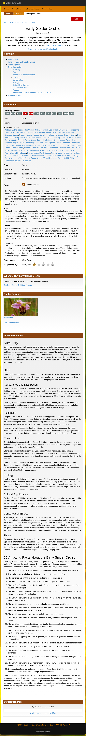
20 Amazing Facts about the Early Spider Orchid (32, 93)
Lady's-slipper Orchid (56, 145)
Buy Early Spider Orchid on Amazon (18, 285)
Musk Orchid (70, 150)
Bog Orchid (53, 130)
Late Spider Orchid (73, 145)
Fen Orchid (52, 138)
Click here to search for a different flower (19, 23)
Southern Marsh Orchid (20, 158)
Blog (14, 72)
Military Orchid (45, 150)
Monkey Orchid (58, 150)
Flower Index (47, 9)
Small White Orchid (53, 156)
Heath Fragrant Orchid (34, 143)
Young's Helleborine (23, 161)
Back (77, 19)
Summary (16, 70)
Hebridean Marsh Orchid (71, 143)
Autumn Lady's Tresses (14, 130)
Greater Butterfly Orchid (20, 140)
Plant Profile (13, 59)
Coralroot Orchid (11, 135)
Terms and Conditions (43, 732)
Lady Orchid (42, 145)
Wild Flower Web (12, 3)
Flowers (18, 14)
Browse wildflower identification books (43, 49)
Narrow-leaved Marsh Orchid (38, 153)
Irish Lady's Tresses (13, 145)
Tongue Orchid (36, 158)
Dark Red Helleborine (48, 135)
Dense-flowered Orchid (67, 135)
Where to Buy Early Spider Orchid (21, 62)
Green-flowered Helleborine (42, 140)
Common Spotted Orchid (47, 132)
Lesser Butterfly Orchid (14, 148)
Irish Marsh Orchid (29, 145)
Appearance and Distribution (24, 75)
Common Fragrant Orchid (26, 132)
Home (6, 9)
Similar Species (14, 64)
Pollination (17, 77)
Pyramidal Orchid (24, 156)
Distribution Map (14, 95)
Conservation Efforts (21, 88)
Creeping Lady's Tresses (29, 135)
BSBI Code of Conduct (54, 45)
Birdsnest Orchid (41, 130)
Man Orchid (75, 148)
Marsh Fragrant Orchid (14, 150)
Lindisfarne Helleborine (49, 148)
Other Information (15, 67)
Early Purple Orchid (39, 138)
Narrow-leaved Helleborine (15, 153)
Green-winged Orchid (62, 140)
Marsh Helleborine (31, 150)
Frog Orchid (71, 138)
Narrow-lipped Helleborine (61, 153)
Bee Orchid (29, 130)
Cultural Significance (21, 85)
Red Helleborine (38, 156)
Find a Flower (17, 9)
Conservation (18, 80)
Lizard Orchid (64, 148)
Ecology (16, 83)
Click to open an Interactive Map (43, 713)
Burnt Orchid (10, 132)
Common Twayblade (66, 132)
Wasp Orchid (63, 158)
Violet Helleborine (50, 158)
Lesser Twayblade (31, 148)
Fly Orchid (62, 138)
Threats (16, 90)
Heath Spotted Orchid (52, 143)
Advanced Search (32, 9)
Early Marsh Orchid (22, 138)
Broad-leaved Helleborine (69, 130)
